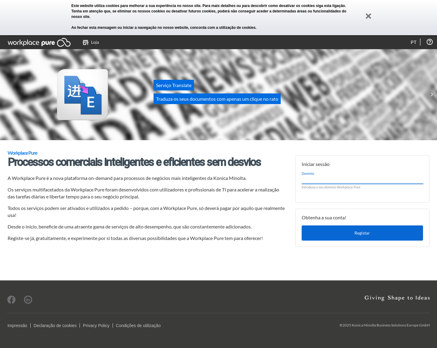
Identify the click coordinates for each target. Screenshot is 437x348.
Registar (362, 232)
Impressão (17, 325)
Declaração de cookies (55, 325)
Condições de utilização (138, 325)
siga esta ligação (330, 6)
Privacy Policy (96, 325)
